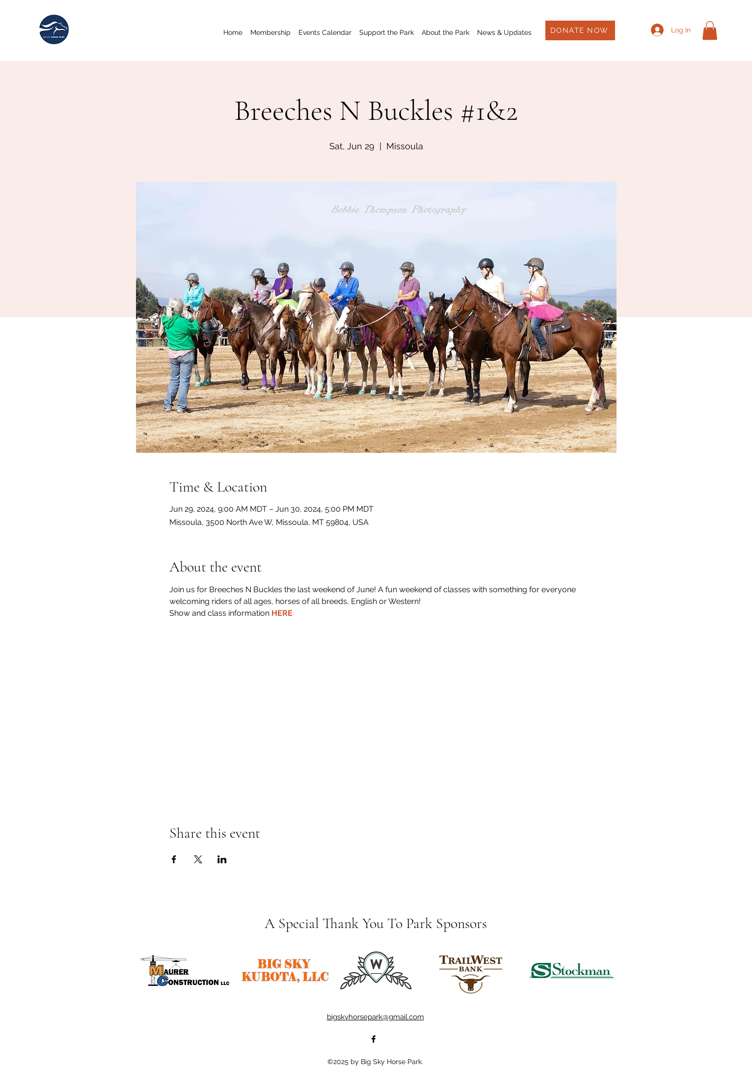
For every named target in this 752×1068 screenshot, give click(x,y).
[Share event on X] (198, 859)
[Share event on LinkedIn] (222, 859)
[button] (710, 30)
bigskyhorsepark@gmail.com (375, 1017)
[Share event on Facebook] (174, 859)
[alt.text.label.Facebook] (373, 1039)
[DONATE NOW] (580, 30)
